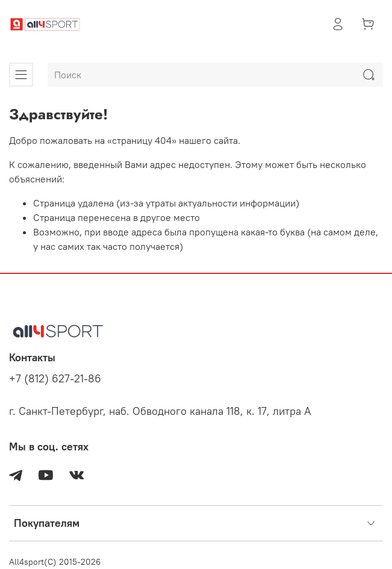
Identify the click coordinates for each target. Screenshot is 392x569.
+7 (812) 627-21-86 (55, 378)
